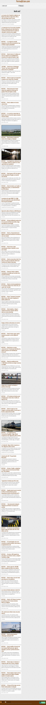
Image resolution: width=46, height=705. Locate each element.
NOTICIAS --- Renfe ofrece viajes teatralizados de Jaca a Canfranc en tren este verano (10, 248)
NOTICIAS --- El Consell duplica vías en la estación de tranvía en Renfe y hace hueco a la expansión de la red (11, 543)
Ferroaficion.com (3, 703)
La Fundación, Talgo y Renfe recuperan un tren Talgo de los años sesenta (10, 445)
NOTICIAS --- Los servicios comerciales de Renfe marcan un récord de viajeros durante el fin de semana (11, 115)
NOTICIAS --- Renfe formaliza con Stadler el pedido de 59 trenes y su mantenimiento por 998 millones (11, 187)
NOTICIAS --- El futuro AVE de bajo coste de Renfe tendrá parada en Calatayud (10, 686)
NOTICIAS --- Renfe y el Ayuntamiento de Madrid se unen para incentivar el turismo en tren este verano (11, 234)
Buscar (21, 5)
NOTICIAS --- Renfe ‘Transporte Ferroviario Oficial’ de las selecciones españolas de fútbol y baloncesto (10, 298)
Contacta (8, 702)
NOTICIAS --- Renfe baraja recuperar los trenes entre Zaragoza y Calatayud (10, 138)
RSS (2, 702)
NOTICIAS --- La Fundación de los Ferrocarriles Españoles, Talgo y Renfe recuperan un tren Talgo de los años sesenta (11, 434)
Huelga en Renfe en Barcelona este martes (10, 323)
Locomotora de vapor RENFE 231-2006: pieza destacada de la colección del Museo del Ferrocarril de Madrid (10, 200)
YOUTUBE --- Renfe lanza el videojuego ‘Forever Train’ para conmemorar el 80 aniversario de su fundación (10, 68)
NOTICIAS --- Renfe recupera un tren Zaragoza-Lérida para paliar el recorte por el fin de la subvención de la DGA (10, 410)
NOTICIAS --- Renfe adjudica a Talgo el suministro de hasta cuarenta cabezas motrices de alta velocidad (9, 310)
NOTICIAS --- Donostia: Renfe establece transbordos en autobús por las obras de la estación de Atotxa (10, 273)
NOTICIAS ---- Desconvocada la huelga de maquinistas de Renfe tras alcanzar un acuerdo (10, 505)
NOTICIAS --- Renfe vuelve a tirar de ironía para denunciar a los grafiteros (10, 578)
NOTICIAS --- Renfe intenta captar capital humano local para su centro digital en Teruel (10, 335)
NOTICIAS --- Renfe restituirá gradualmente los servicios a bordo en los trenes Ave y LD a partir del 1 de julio (11, 285)
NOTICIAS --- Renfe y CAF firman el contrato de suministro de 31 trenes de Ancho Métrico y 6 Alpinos (11, 601)
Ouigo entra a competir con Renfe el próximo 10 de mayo (9, 386)
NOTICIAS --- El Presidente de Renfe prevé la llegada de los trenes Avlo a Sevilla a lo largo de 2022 (10, 397)
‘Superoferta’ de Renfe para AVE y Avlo (9, 481)
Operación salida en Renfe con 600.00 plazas (11, 211)
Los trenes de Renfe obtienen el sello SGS (10, 590)
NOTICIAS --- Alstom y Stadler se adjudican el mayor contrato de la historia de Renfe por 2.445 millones (10, 470)
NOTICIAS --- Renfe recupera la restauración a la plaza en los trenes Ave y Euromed (11, 78)
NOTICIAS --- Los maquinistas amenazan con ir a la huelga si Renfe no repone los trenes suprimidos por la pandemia (11, 162)
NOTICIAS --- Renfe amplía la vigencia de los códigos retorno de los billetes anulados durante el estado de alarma (11, 674)
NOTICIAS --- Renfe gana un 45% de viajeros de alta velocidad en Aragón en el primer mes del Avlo (11, 175)
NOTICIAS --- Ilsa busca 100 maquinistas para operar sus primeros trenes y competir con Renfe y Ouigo (10, 555)
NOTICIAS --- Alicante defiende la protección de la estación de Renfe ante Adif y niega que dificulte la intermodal (11, 222)
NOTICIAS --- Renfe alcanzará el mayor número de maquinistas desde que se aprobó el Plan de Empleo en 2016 (9, 90)
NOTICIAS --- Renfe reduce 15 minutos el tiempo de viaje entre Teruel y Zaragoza (10, 662)
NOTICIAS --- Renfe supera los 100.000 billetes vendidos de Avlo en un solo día (10, 567)
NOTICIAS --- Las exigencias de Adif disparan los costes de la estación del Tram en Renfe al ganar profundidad (10, 43)
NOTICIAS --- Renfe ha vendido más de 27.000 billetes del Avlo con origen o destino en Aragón (11, 363)
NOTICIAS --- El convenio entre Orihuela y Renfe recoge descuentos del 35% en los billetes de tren (10, 529)
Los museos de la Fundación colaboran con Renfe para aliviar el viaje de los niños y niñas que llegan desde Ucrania (10, 16)
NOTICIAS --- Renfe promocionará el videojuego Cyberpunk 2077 (9, 634)
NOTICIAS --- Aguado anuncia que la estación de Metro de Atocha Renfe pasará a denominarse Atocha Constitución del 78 (11, 491)
